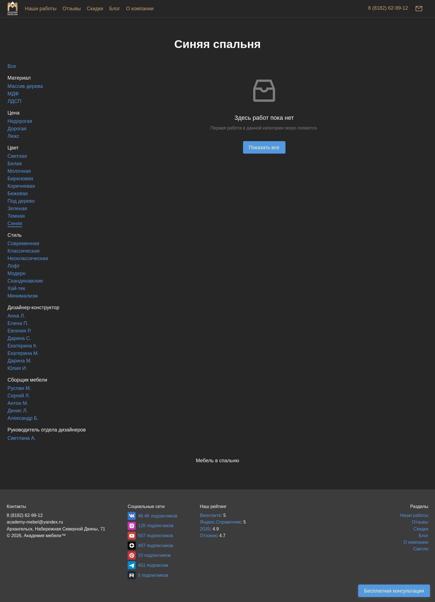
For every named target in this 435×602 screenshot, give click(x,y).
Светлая (17, 156)
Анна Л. (16, 316)
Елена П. (17, 323)
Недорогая (19, 121)
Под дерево (21, 201)
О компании (139, 8)
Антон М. (17, 403)
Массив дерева (25, 86)
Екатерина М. (23, 353)
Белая (14, 163)
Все (11, 66)
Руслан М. (19, 388)
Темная (16, 216)
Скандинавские (25, 281)
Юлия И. (17, 368)
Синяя (14, 223)
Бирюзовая (20, 178)
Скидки (95, 8)
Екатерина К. (22, 346)
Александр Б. (23, 418)
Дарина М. (19, 361)
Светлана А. (21, 438)
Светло (420, 548)
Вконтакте (210, 515)
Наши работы (41, 8)
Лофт (13, 266)
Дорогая (16, 128)
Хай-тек (16, 288)
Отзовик (208, 535)
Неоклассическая (27, 258)
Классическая (23, 251)
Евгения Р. (19, 331)
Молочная (19, 171)
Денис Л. (17, 410)
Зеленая (17, 208)
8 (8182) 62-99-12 (388, 8)
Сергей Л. (18, 395)
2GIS (205, 528)
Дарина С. (19, 338)
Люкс (13, 136)
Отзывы (71, 8)
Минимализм (22, 296)
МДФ (13, 93)
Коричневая (21, 186)
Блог (114, 8)
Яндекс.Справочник (220, 521)
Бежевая (17, 193)
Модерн (16, 273)
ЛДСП (14, 101)
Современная (23, 243)
